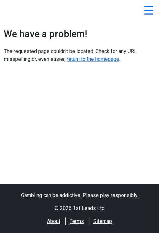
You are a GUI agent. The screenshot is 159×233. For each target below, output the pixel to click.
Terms (77, 221)
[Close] (148, 11)
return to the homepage (93, 59)
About (53, 221)
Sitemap (102, 221)
